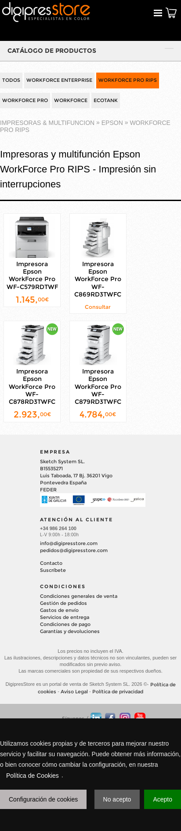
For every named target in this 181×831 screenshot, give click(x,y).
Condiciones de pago (65, 624)
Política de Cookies (32, 775)
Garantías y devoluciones (70, 631)
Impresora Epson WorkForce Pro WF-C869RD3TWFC (97, 279)
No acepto (117, 799)
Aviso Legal (74, 691)
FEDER (48, 490)
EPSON (112, 123)
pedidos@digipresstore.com (74, 550)
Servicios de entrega (64, 617)
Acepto (162, 799)
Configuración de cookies (43, 799)
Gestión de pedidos (63, 603)
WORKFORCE (70, 100)
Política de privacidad (117, 691)
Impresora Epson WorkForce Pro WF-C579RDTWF (32, 275)
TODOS (11, 80)
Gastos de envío (59, 610)
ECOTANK (106, 100)
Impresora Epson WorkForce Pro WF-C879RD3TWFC (98, 386)
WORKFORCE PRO (25, 100)
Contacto (51, 563)
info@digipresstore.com (69, 543)
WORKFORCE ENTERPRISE (59, 80)
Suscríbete (53, 570)
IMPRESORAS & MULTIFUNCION (47, 123)
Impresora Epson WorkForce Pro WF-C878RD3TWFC (32, 386)
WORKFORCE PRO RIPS (127, 80)
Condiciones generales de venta (78, 596)
